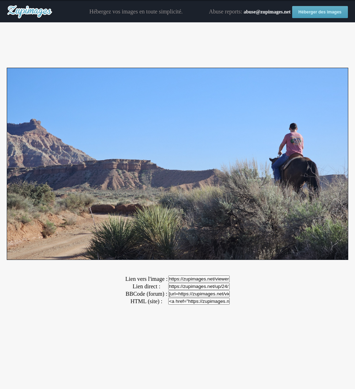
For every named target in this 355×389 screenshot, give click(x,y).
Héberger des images (320, 12)
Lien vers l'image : (146, 279)
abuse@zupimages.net (267, 12)
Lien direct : (146, 286)
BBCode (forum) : (146, 294)
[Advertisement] (177, 45)
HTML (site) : (146, 301)
